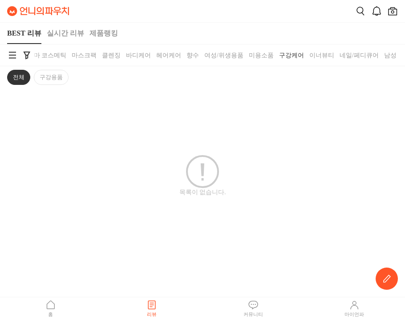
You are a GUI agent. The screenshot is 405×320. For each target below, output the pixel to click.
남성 (390, 55)
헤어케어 (168, 55)
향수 (192, 55)
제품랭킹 (103, 33)
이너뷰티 (321, 55)
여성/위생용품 (223, 55)
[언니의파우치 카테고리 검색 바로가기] (12, 55)
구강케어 (291, 55)
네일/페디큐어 (359, 55)
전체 (18, 77)
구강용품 (51, 77)
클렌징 (111, 55)
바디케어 (138, 55)
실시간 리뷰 (65, 33)
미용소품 (261, 55)
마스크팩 (84, 55)
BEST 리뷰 (24, 33)
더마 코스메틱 (47, 55)
